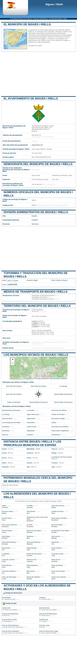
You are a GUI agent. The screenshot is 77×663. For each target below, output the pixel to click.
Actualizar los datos (35, 45)
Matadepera (8, 621)
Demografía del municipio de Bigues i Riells (38, 164)
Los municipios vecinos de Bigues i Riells (36, 354)
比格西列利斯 (12, 284)
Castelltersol (55, 435)
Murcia (4, 458)
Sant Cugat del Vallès (48, 633)
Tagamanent (31, 418)
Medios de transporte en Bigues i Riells (35, 291)
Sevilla (4, 453)
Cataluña (35, 220)
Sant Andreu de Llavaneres (13, 627)
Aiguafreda (30, 431)
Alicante (29, 463)
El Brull (6, 615)
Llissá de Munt (7, 418)
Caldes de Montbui (13, 402)
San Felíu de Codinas (59, 410)
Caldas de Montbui (57, 414)
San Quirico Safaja (57, 418)
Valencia (54, 449)
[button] (12, 360)
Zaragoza (30, 453)
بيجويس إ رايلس (12, 280)
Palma (29, 458)
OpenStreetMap (54, 378)
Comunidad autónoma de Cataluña (21, 18)
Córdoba (54, 463)
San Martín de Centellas (59, 426)
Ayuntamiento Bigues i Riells (58, 18)
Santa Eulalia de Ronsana (11, 410)
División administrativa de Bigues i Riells (36, 212)
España (34, 216)
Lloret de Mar (45, 599)
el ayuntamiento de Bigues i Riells (31, 98)
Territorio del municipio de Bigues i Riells (37, 305)
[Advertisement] (38, 74)
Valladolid (5, 467)
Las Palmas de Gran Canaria (61, 457)
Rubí (43, 627)
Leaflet (38, 378)
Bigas (36, 280)
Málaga (54, 453)
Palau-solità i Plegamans (60, 431)
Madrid (4, 449)
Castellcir (30, 435)
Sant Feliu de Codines (14, 386)
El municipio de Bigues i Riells (27, 24)
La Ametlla (30, 410)
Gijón (53, 467)
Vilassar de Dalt (9, 599)
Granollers (5, 426)
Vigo (28, 467)
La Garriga (63, 386)
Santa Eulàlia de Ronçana (63, 394)
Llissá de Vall (31, 426)
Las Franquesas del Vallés (11, 422)
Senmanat (5, 431)
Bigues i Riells (54, 4)
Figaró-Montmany (33, 414)
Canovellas (31, 422)
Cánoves (5, 435)
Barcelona (35, 224)
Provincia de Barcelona (40, 18)
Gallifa (53, 422)
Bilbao (4, 463)
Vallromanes (45, 615)
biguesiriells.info (37, 145)
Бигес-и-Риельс (62, 280)
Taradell (44, 621)
